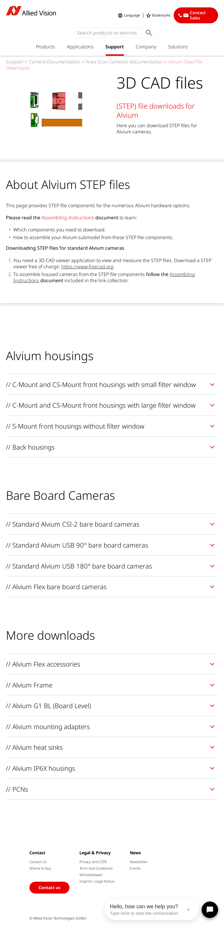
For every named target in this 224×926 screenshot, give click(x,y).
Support (114, 46)
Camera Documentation (54, 61)
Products (45, 46)
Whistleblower (91, 874)
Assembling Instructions (68, 217)
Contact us (49, 887)
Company (146, 46)
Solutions (178, 46)
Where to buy (40, 868)
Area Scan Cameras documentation (124, 61)
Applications (80, 46)
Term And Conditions (96, 868)
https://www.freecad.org (87, 266)
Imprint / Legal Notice (97, 881)
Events (135, 868)
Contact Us (38, 861)
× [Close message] (188, 910)
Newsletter (139, 861)
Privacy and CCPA (93, 861)
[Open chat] (210, 909)
